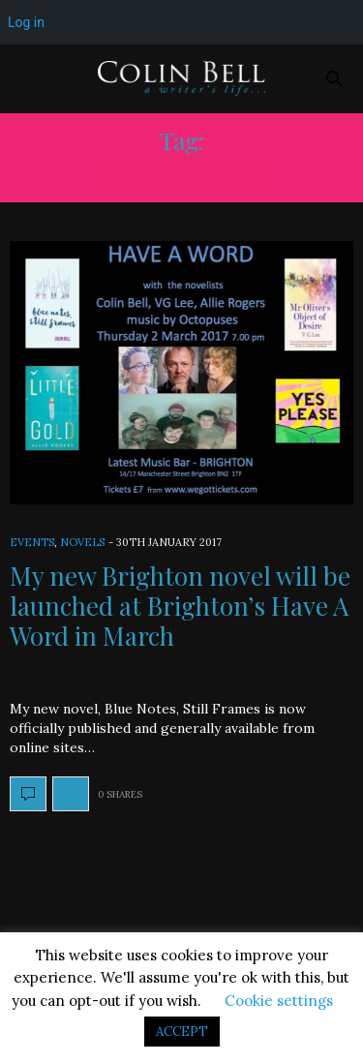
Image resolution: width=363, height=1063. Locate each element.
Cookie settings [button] (279, 1000)
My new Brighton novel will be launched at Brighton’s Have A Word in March (180, 606)
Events (32, 542)
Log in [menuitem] (26, 22)
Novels (82, 542)
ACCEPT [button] (182, 1031)
